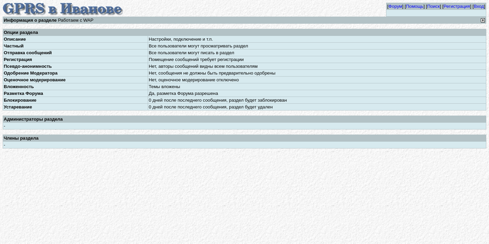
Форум (395, 6)
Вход (479, 6)
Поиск (433, 6)
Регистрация (456, 6)
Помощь (414, 6)
